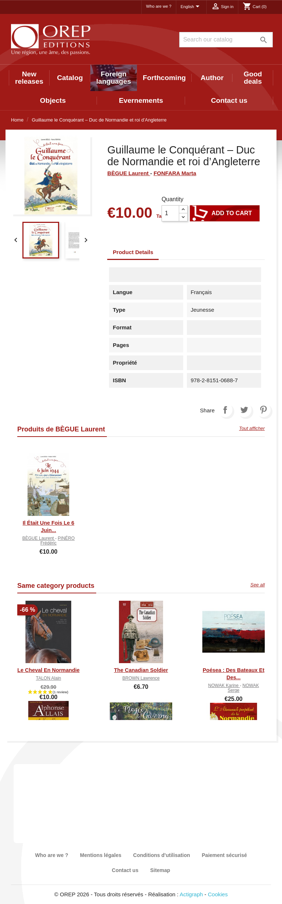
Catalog (70, 78)
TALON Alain (48, 678)
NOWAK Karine (224, 685)
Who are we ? (158, 6)
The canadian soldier (141, 670)
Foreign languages (113, 77)
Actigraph (191, 894)
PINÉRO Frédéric (57, 541)
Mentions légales (101, 855)
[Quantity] (170, 213)
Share (225, 409)
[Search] (226, 39)
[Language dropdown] (191, 7)
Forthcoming (164, 78)
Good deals (253, 77)
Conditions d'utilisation (161, 855)
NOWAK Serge (243, 688)
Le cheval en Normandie (48, 670)
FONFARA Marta (174, 173)
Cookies (218, 894)
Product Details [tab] (133, 252)
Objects (53, 100)
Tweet (244, 409)
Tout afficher (252, 428)
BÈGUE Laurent (128, 173)
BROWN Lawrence (140, 678)
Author (212, 78)
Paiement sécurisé (224, 855)
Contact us (229, 100)
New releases (29, 77)
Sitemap (160, 870)
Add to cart (225, 213)
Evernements (141, 100)
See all (257, 584)
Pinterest (263, 409)
